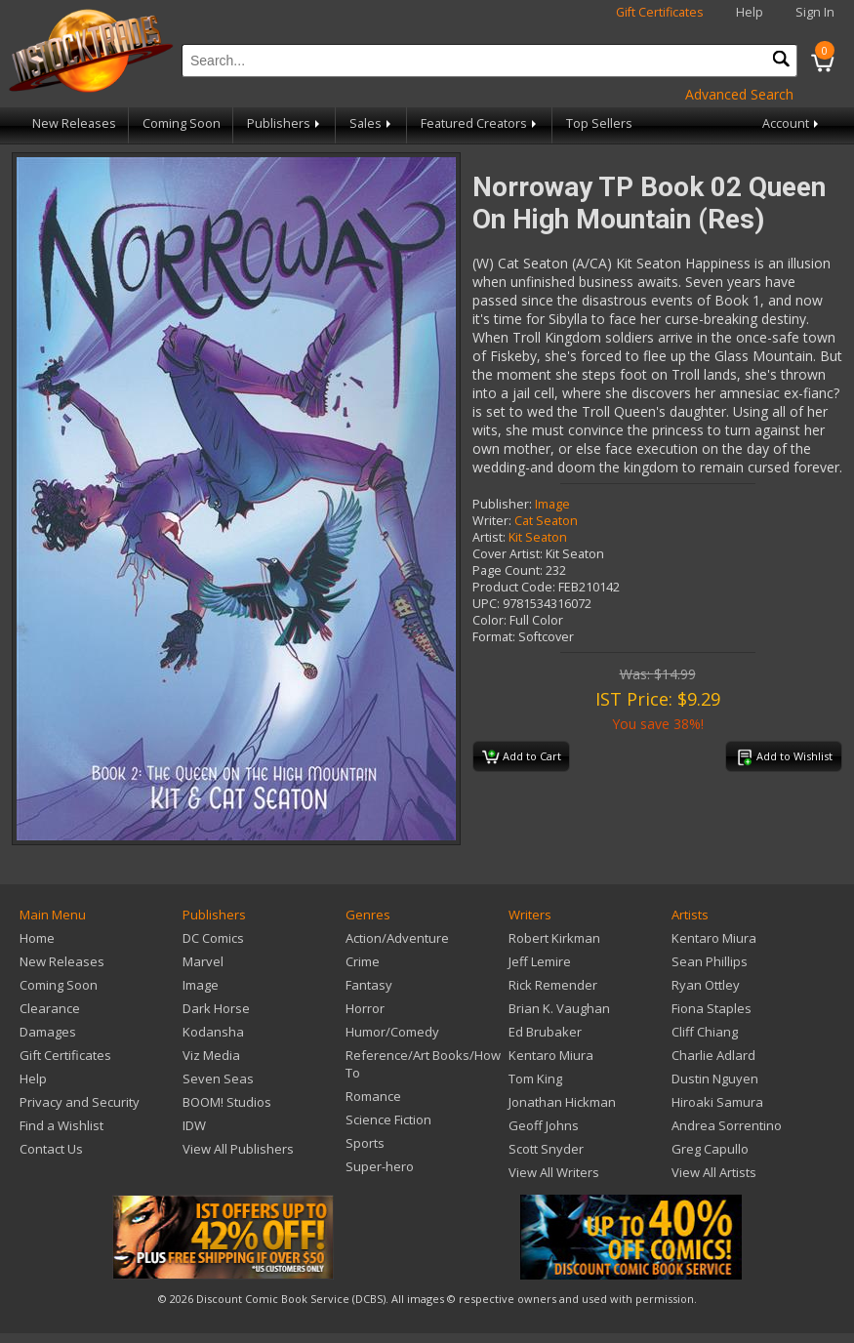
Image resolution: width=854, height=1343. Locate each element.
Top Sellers (599, 123)
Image (552, 504)
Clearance (50, 1008)
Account (792, 123)
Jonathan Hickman (562, 1102)
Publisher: (502, 504)
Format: (493, 637)
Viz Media (211, 1055)
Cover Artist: (507, 554)
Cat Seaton (546, 520)
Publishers (285, 123)
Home (37, 938)
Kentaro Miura (550, 1055)
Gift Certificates (660, 12)
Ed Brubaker (545, 1031)
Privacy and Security (80, 1102)
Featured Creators (480, 123)
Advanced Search (739, 94)
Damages (48, 1031)
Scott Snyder (546, 1149)
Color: (489, 620)
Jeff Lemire (539, 961)
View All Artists (713, 1172)
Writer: (491, 520)
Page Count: (507, 570)
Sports (365, 1143)
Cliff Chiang (704, 1031)
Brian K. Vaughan (559, 1008)
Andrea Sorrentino (726, 1125)
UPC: (486, 603)
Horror (365, 1008)
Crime (363, 961)
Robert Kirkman (554, 938)
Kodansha (213, 1031)
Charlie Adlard (713, 1055)
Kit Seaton (537, 537)
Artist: (489, 537)
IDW (194, 1125)
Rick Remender (552, 985)
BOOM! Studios (227, 1102)
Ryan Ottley (705, 985)
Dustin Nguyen (714, 1078)
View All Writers (553, 1172)
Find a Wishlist (61, 1125)
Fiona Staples (711, 1008)
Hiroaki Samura (717, 1102)
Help (749, 12)
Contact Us (51, 1149)
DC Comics (213, 938)
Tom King (535, 1078)
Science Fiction (388, 1119)
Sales (371, 123)
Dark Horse (216, 1008)
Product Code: (513, 587)
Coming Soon (181, 123)
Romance (373, 1096)
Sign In (814, 12)
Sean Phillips (709, 961)
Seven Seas (218, 1078)
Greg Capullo (710, 1149)
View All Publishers (238, 1149)
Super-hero (380, 1166)
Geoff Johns (543, 1125)
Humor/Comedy (392, 1031)
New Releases (74, 123)
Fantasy (369, 985)
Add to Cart (521, 757)
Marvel (203, 961)
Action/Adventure (397, 938)
